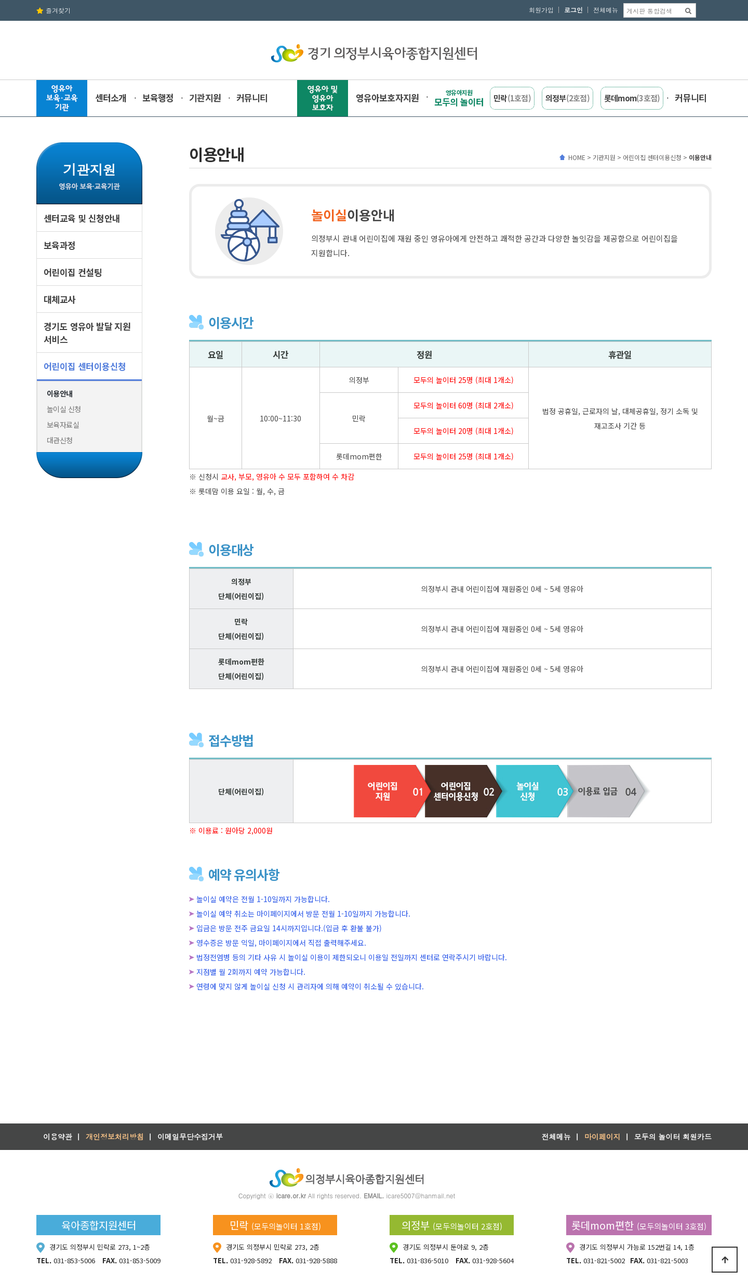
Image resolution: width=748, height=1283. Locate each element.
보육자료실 (63, 424)
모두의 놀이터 (459, 98)
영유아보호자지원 (387, 97)
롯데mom (632, 97)
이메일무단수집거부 (190, 1136)
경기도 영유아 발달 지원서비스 (87, 333)
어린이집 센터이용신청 (85, 366)
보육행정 (158, 97)
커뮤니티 (252, 97)
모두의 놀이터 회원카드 (673, 1136)
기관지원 (205, 97)
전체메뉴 (605, 9)
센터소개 (111, 97)
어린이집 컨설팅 (73, 272)
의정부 (567, 97)
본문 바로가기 (0, 0)
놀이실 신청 (64, 409)
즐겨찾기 (53, 10)
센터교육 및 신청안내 (82, 217)
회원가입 (541, 9)
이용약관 (57, 1136)
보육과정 (60, 245)
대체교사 (60, 299)
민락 (512, 97)
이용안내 (60, 393)
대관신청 (60, 440)
